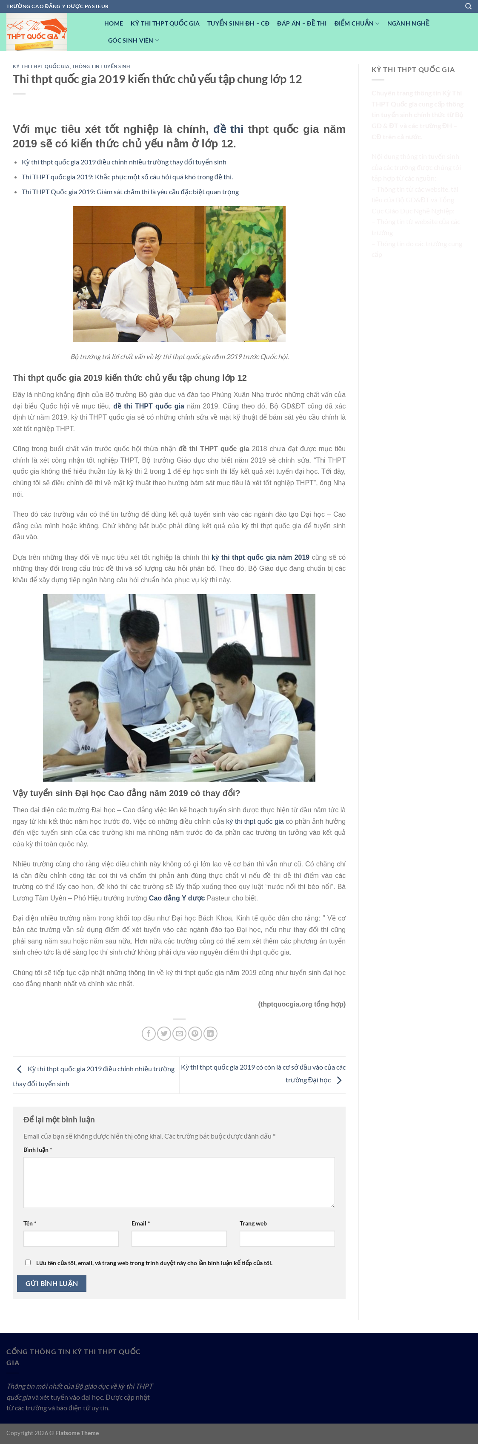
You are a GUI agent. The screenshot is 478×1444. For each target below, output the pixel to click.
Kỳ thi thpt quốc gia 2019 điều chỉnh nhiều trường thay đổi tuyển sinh (124, 162)
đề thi (228, 129)
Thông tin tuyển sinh (101, 66)
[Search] (468, 6)
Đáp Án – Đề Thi (301, 23)
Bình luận (37, 1149)
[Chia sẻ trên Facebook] (149, 1034)
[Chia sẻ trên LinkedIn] (210, 1034)
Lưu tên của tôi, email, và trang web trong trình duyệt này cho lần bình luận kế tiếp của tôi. (154, 1262)
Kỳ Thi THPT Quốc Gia (165, 23)
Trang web (253, 1223)
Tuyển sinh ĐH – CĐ (238, 23)
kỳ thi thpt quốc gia (254, 821)
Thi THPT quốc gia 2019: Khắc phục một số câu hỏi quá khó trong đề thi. (127, 177)
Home (113, 23)
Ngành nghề (408, 23)
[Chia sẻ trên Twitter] (164, 1034)
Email (141, 1223)
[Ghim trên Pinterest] (195, 1034)
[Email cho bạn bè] (179, 1034)
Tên (30, 1223)
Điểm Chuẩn (357, 24)
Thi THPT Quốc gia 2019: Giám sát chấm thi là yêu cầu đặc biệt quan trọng (130, 191)
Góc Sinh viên (133, 40)
